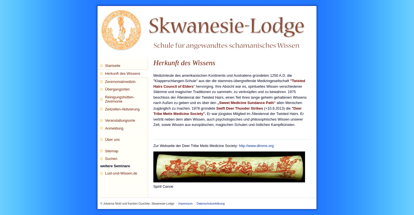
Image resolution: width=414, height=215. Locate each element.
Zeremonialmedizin (120, 82)
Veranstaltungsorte (120, 120)
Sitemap (111, 151)
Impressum (185, 203)
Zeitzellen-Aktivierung (122, 109)
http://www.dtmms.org (256, 146)
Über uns (112, 139)
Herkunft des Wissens (122, 73)
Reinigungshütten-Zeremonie (120, 99)
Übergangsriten (117, 89)
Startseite (112, 66)
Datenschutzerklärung (211, 203)
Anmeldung (114, 128)
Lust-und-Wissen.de (121, 173)
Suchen (111, 159)
